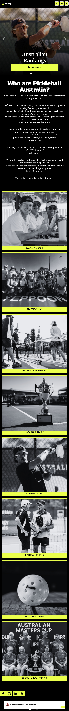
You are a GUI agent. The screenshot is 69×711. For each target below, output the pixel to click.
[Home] (7, 4)
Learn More (34, 67)
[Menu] (67, 3)
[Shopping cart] (62, 3)
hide (63, 707)
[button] (3, 56)
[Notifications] (57, 3)
